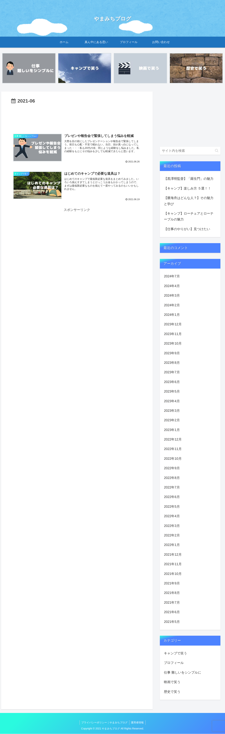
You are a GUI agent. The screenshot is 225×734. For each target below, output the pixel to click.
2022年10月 (173, 458)
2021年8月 (172, 593)
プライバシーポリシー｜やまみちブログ (104, 722)
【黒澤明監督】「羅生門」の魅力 (188, 179)
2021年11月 (173, 564)
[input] (190, 151)
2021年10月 (173, 574)
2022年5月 (172, 506)
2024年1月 (172, 315)
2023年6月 (172, 382)
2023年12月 (173, 324)
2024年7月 (172, 276)
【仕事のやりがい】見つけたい (187, 229)
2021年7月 (172, 602)
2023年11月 (173, 334)
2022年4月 (172, 516)
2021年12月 (173, 554)
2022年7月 (172, 487)
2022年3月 (172, 526)
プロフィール (174, 663)
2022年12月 (173, 439)
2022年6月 (172, 497)
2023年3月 (172, 410)
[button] (216, 151)
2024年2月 (172, 305)
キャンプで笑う (175, 653)
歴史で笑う (172, 692)
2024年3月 (172, 296)
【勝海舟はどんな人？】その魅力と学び (188, 201)
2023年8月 (172, 363)
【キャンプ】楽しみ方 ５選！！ (187, 188)
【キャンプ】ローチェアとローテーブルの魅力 (188, 216)
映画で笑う (172, 682)
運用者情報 (137, 722)
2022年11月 (173, 449)
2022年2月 (172, 535)
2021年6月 (172, 612)
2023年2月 (172, 420)
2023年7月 (172, 372)
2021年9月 (172, 583)
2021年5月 (172, 622)
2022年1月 (172, 545)
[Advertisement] (77, 116)
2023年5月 (172, 391)
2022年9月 (172, 468)
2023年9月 (172, 353)
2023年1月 (172, 430)
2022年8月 (172, 478)
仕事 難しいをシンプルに (182, 672)
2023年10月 (173, 343)
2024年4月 (172, 286)
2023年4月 (172, 401)
